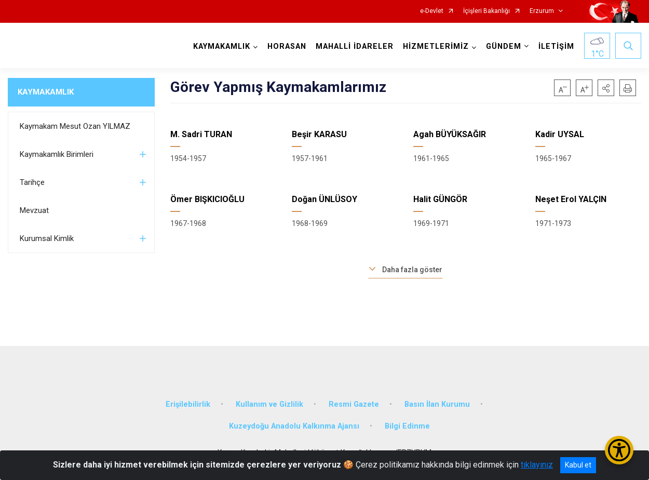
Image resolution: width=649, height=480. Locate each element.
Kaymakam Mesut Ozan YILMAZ (75, 126)
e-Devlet (431, 11)
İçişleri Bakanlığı (486, 11)
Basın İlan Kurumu (437, 404)
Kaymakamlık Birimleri (56, 154)
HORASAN (286, 46)
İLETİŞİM (556, 46)
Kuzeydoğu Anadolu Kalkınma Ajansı (294, 426)
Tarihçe (32, 182)
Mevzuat (34, 210)
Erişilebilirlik (188, 404)
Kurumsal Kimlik (47, 238)
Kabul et (578, 465)
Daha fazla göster (412, 269)
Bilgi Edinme (407, 426)
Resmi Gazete (354, 404)
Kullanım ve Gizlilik (269, 404)
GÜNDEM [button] (503, 46)
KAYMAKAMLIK (46, 92)
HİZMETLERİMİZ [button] (436, 46)
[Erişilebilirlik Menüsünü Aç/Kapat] (619, 450)
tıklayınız (537, 465)
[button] (606, 87)
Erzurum (542, 11)
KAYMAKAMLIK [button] (221, 46)
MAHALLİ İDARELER (355, 46)
